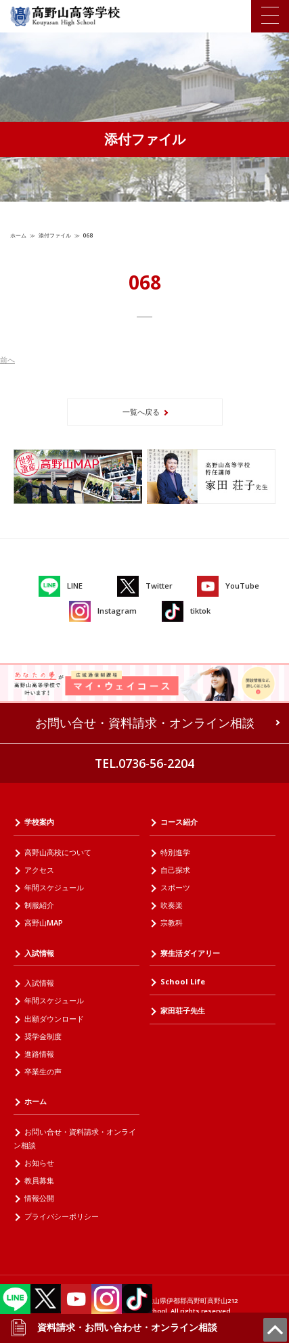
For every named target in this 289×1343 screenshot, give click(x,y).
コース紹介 (179, 822)
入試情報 (39, 953)
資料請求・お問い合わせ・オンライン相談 (113, 1327)
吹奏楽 (171, 905)
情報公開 (39, 1198)
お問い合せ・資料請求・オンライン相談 (144, 722)
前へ (7, 360)
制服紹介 (39, 905)
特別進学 (175, 852)
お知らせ (39, 1163)
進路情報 (39, 1054)
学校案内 (39, 822)
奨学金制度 (43, 1036)
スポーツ (175, 887)
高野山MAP (43, 922)
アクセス (39, 870)
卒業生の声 (43, 1071)
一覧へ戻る (141, 412)
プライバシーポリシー (61, 1216)
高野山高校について (57, 852)
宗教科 (171, 922)
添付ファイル (55, 235)
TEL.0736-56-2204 (144, 763)
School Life (182, 981)
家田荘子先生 (182, 1010)
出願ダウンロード (54, 1019)
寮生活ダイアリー (190, 953)
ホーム (18, 235)
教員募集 (39, 1180)
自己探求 (175, 870)
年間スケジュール (54, 887)
